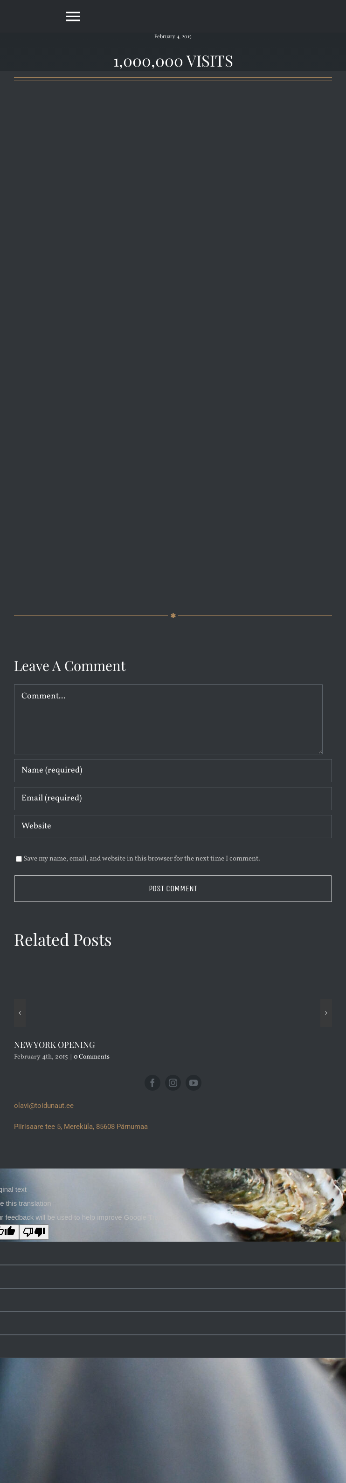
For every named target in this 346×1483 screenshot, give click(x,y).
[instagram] (173, 1083)
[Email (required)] (173, 798)
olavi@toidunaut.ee (44, 1105)
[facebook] (152, 1083)
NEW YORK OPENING (54, 1044)
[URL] (173, 826)
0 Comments (92, 1056)
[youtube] (193, 1083)
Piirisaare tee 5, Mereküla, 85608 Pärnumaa (81, 1126)
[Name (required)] (173, 770)
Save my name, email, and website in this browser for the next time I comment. (141, 859)
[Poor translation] (34, 1232)
